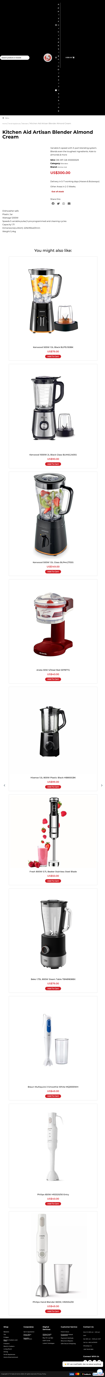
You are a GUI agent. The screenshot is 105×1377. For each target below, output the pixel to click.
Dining (6, 1352)
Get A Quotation (29, 1332)
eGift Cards (46, 1340)
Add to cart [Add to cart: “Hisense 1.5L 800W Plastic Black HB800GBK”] (53, 787)
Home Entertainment (11, 1357)
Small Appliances (14, 123)
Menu (5, 118)
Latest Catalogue (48, 1343)
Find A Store (65, 1332)
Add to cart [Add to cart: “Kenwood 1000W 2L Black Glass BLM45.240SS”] (53, 464)
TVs (5, 1334)
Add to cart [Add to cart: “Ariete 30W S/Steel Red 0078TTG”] (53, 679)
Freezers (7, 1343)
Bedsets (6, 1332)
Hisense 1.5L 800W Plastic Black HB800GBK (53, 777)
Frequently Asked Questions (67, 1335)
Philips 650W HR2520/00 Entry (53, 1194)
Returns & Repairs (67, 1341)
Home (4, 123)
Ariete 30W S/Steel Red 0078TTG (53, 670)
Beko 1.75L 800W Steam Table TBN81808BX (53, 979)
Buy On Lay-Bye (48, 1338)
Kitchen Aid (62, 167)
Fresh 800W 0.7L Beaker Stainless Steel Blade (53, 871)
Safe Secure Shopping (68, 1343)
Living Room (8, 1349)
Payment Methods (67, 1338)
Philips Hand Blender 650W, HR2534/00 (53, 1302)
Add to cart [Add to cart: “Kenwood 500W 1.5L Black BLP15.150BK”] (53, 356)
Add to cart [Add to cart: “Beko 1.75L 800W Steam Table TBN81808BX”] (53, 988)
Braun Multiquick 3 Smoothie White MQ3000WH (53, 1087)
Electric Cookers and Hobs (10, 1340)
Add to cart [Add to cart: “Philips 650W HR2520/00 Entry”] (53, 1204)
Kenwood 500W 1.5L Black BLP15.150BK (53, 347)
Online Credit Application (47, 1335)
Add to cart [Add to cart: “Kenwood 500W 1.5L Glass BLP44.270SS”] (53, 571)
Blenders (25, 123)
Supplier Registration (28, 1338)
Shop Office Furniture (27, 1335)
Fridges (6, 1337)
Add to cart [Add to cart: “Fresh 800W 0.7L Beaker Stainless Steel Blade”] (53, 881)
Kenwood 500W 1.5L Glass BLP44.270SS (53, 562)
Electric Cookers (9, 1346)
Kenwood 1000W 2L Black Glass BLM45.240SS (53, 455)
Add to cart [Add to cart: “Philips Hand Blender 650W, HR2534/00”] (53, 1311)
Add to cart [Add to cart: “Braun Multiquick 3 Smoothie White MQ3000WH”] (53, 1096)
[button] (53, 203)
